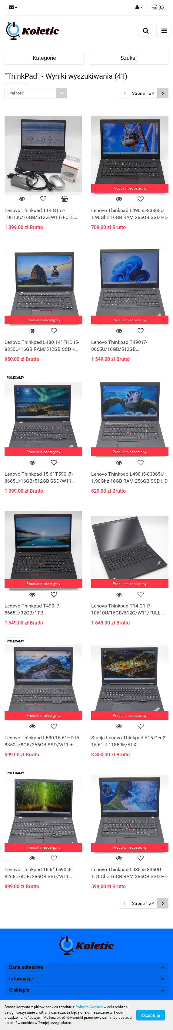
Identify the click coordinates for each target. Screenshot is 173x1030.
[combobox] (36, 93)
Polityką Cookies (89, 1007)
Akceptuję (150, 1015)
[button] (158, 7)
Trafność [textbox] (16, 93)
